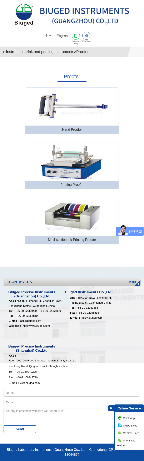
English (62, 36)
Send (20, 429)
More (132, 282)
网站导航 (137, 37)
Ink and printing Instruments (51, 52)
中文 (48, 36)
